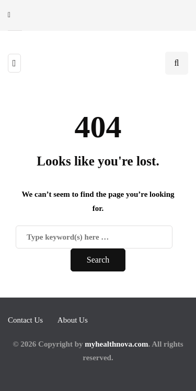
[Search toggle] (176, 63)
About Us (72, 320)
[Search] (94, 237)
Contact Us (25, 320)
